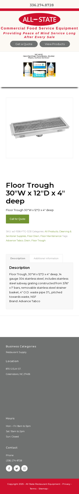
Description (17, 258)
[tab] (17, 258)
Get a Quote (23, 44)
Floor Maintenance (51, 236)
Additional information (46, 258)
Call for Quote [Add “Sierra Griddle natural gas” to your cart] (17, 219)
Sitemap (43, 488)
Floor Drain (33, 236)
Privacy (66, 484)
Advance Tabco (14, 240)
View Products (55, 44)
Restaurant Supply (16, 352)
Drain (27, 240)
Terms (33, 488)
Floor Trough (38, 240)
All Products (51, 231)
